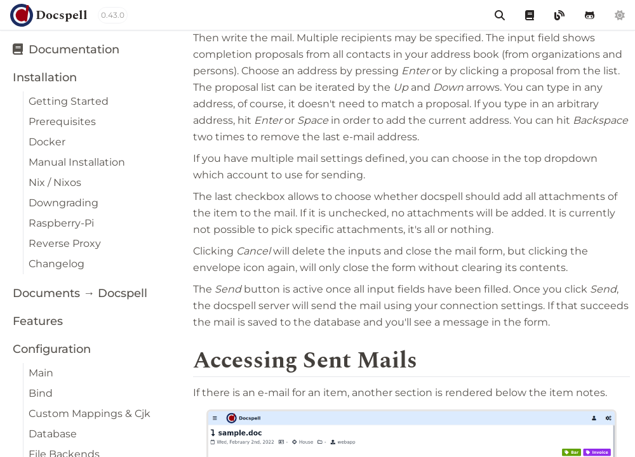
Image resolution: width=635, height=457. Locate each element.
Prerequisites (62, 122)
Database (53, 434)
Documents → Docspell (80, 293)
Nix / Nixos (55, 182)
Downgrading (63, 203)
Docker (47, 142)
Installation (45, 77)
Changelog (56, 264)
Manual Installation (77, 162)
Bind (41, 393)
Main (41, 373)
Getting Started (69, 101)
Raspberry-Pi (61, 223)
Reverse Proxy (65, 243)
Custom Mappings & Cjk (89, 413)
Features (38, 321)
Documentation (66, 49)
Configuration (52, 349)
